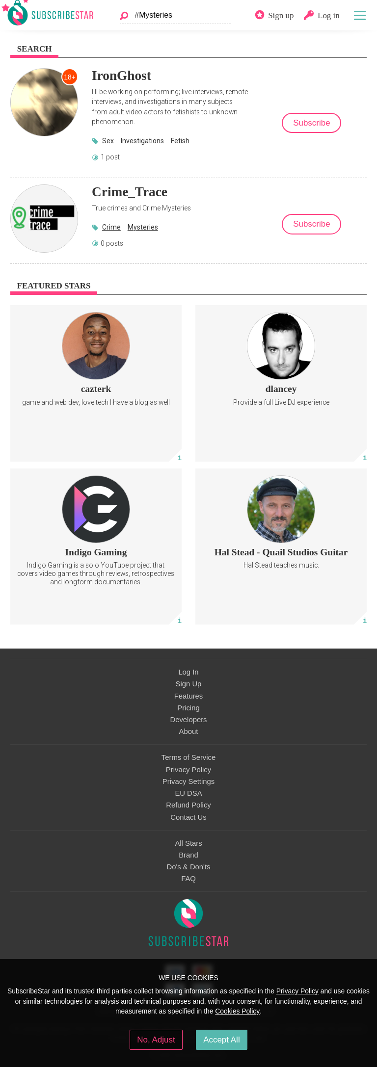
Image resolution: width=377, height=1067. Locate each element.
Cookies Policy (237, 1011)
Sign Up (189, 684)
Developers (188, 720)
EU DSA (188, 793)
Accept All (221, 1039)
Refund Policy (188, 805)
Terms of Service (188, 757)
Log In (188, 672)
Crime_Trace (129, 191)
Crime (111, 227)
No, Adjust (156, 1039)
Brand (188, 855)
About (188, 731)
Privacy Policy (188, 770)
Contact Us (188, 817)
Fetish (180, 141)
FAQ (188, 879)
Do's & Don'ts (189, 867)
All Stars (188, 843)
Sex (108, 141)
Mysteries (143, 227)
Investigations (142, 141)
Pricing (188, 708)
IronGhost (121, 75)
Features (188, 696)
